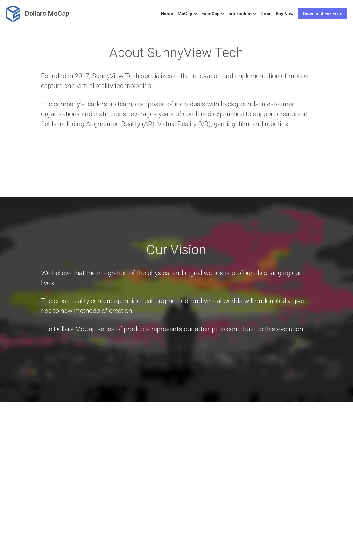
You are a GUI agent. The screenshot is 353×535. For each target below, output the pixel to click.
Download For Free (323, 13)
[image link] (13, 13)
